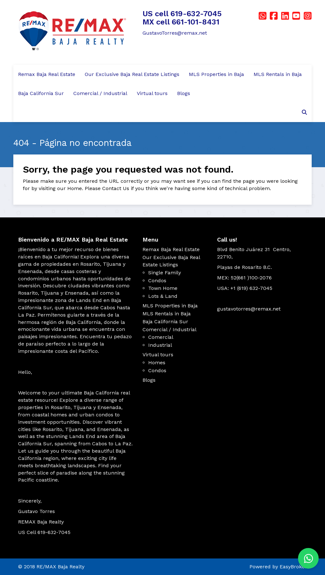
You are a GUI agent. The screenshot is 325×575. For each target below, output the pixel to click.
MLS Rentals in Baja (278, 74)
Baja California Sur (41, 93)
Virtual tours (152, 93)
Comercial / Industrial (100, 93)
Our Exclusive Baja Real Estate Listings (132, 74)
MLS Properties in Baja (216, 74)
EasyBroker (293, 567)
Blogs (183, 93)
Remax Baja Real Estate (46, 74)
